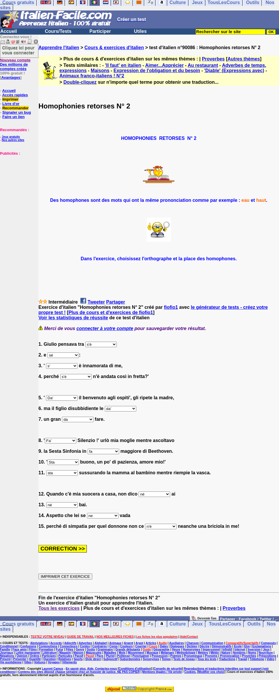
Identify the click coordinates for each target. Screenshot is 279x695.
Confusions (28, 646)
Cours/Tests (58, 31)
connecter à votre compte (105, 328)
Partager (115, 302)
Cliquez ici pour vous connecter (18, 50)
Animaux (115, 643)
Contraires (99, 646)
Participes (49, 655)
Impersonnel (211, 649)
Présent (5, 659)
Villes (28, 662)
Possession (160, 655)
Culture (177, 623)
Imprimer (10, 99)
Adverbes (85, 643)
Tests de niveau (184, 659)
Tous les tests (206, 659)
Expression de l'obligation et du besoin (157, 70)
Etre (247, 646)
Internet (239, 649)
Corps (113, 646)
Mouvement (136, 652)
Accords (56, 643)
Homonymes (191, 649)
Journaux (6, 652)
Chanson (192, 643)
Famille (5, 649)
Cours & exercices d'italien (114, 47)
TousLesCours (225, 623)
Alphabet (100, 643)
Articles (151, 643)
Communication (212, 643)
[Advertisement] (17, 185)
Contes (85, 646)
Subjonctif (110, 659)
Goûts (91, 649)
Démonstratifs (222, 646)
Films (33, 649)
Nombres (239, 652)
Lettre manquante (27, 652)
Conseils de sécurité (168, 668)
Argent (128, 643)
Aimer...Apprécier (164, 65)
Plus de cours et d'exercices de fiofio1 (110, 312)
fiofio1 (171, 307)
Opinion (22, 655)
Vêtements (69, 662)
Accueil (8, 31)
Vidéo (270, 659)
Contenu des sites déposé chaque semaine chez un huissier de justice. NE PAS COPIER (79, 671)
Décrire (204, 646)
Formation (46, 649)
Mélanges (167, 652)
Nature (226, 652)
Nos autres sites (13, 140)
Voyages (54, 662)
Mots (122, 652)
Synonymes (151, 659)
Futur (59, 649)
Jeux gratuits (11, 136)
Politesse (123, 655)
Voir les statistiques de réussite (73, 317)
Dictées (192, 646)
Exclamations (261, 646)
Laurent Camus (52, 668)
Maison (78, 652)
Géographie (161, 649)
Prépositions (267, 655)
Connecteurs (68, 646)
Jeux (197, 623)
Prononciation (229, 655)
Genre (80, 649)
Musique (152, 652)
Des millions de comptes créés (15, 64)
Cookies (190, 671)
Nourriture (266, 652)
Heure (176, 649)
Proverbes (213, 58)
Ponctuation (140, 655)
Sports (78, 659)
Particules (65, 655)
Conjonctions (48, 646)
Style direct (93, 659)
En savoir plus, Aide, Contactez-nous (91, 668)
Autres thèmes (243, 58)
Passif (79, 655)
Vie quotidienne (11, 662)
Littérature (50, 652)
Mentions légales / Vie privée (162, 671)
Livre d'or (11, 103)
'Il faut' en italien (123, 65)
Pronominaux (193, 655)
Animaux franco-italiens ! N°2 (91, 75)
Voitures (39, 662)
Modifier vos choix (211, 671)
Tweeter (96, 302)
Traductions (227, 659)
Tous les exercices (59, 608)
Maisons (100, 70)
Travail (242, 659)
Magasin (65, 652)
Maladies (110, 652)
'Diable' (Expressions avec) (234, 70)
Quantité (35, 659)
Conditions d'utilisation (135, 668)
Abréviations (39, 643)
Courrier (140, 646)
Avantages (10, 77)
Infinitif (227, 649)
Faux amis (20, 649)
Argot (139, 643)
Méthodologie (185, 652)
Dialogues (177, 646)
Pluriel (110, 655)
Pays (99, 655)
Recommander (15, 108)
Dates (164, 646)
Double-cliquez (80, 82)
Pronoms (211, 655)
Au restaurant (203, 65)
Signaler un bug (16, 112)
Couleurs (126, 646)
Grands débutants (127, 649)
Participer (100, 31)
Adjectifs (70, 643)
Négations (7, 655)
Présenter (20, 659)
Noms (252, 652)
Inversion (254, 649)
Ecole (238, 646)
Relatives (64, 659)
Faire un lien (13, 117)
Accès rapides (15, 95)
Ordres (35, 655)
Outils (254, 623)
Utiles (140, 31)
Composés (268, 643)
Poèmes (175, 655)
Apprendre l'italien (58, 47)
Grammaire (105, 649)
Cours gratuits (18, 623)
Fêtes (69, 649)
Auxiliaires (176, 643)
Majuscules (94, 652)
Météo (215, 652)
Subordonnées (130, 659)
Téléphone (257, 659)
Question (49, 659)
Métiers (203, 652)
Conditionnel (9, 646)
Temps (166, 659)
